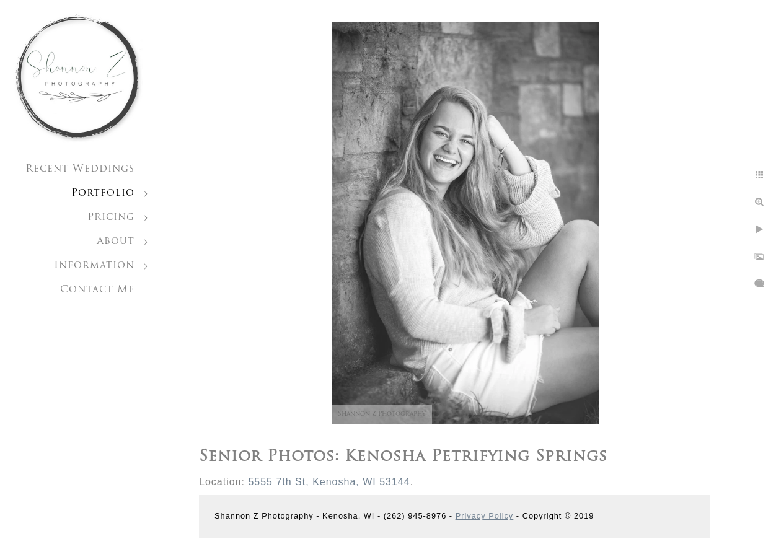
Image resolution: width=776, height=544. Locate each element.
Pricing (110, 217)
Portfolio (102, 193)
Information (94, 266)
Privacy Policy (485, 515)
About (115, 242)
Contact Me (97, 290)
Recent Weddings (79, 169)
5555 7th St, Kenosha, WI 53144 (329, 481)
